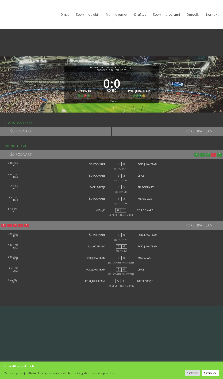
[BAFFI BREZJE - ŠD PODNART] (111, 189)
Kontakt (212, 14)
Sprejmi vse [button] (210, 372)
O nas (64, 14)
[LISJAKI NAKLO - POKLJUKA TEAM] (111, 248)
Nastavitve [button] (192, 372)
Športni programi (166, 14)
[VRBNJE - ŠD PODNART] (111, 212)
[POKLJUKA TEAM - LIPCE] (111, 271)
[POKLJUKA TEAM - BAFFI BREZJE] (111, 283)
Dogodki (193, 14)
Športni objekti (87, 14)
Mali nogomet (117, 14)
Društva (140, 14)
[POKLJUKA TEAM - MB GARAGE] (111, 260)
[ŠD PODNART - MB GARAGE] (111, 200)
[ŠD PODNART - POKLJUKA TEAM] (111, 166)
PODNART (102, 70)
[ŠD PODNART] (83, 85)
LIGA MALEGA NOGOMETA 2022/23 (107, 67)
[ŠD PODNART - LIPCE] (111, 177)
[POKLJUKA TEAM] (139, 85)
